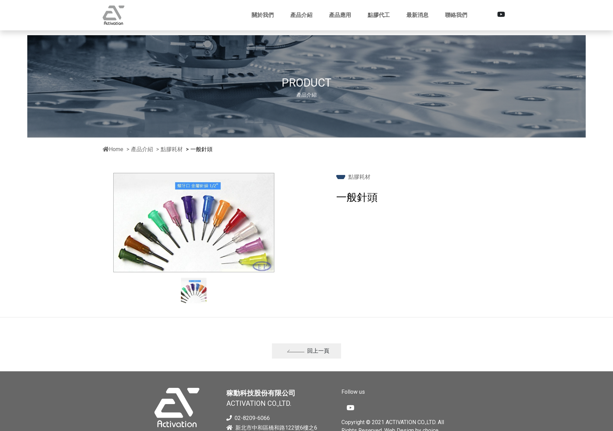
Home (113, 149)
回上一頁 (308, 355)
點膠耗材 (172, 149)
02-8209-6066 (248, 418)
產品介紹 (142, 149)
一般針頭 (201, 149)
